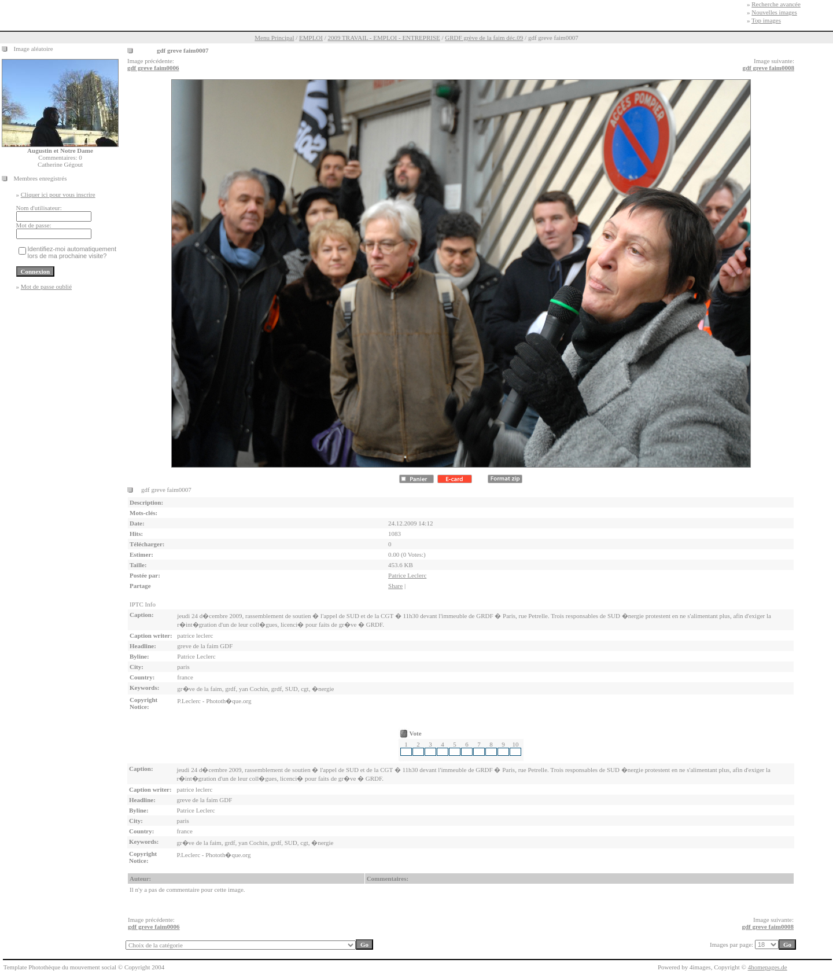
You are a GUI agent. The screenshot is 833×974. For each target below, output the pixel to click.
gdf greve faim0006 (153, 67)
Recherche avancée (776, 4)
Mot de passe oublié (46, 286)
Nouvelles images (774, 12)
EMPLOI (311, 37)
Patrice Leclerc (407, 575)
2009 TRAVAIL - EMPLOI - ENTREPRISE (384, 37)
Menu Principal (274, 37)
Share (395, 585)
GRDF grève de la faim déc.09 (484, 37)
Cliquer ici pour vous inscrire (58, 194)
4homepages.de (767, 967)
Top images (766, 20)
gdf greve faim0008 (768, 67)
